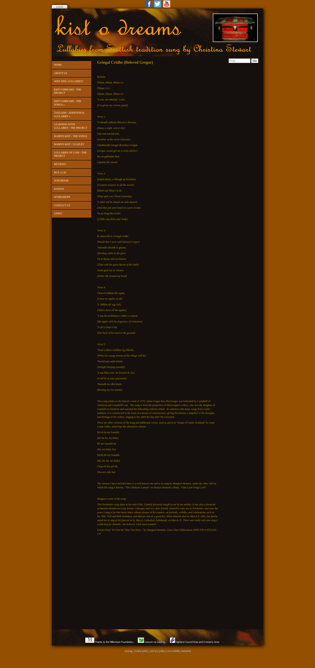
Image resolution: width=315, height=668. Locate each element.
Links (58, 213)
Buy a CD (60, 172)
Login (59, 6)
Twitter (157, 3)
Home (58, 64)
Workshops (62, 197)
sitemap (128, 650)
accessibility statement (179, 650)
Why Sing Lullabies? (68, 81)
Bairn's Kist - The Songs (70, 136)
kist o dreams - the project (67, 91)
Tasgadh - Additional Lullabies (69, 114)
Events (59, 188)
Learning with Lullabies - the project (70, 126)
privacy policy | (158, 650)
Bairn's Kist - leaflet (69, 144)
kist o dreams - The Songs (67, 103)
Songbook (61, 180)
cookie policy (141, 650)
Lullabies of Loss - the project (70, 154)
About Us (60, 73)
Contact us (62, 205)
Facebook (148, 3)
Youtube (166, 3)
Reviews (60, 164)
